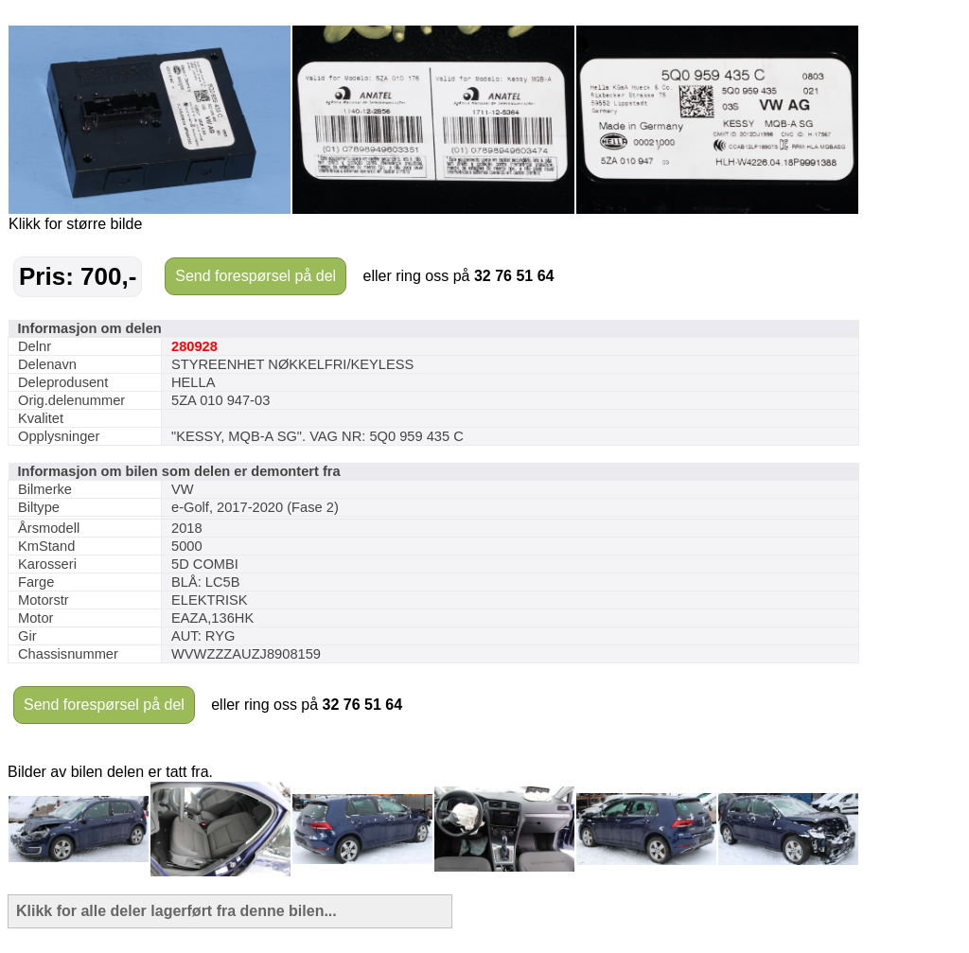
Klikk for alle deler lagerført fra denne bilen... (176, 911)
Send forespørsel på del (255, 276)
